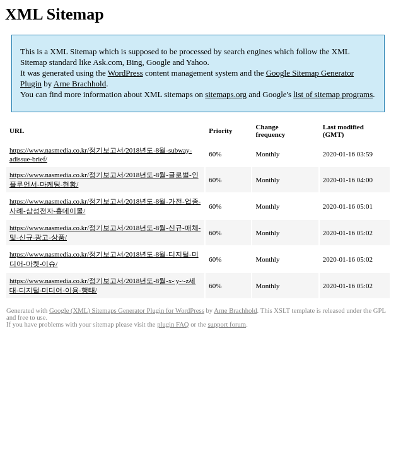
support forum (226, 324)
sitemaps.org (226, 94)
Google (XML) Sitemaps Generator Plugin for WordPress (126, 310)
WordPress (125, 73)
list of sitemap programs (333, 94)
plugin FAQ (173, 324)
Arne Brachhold (80, 83)
